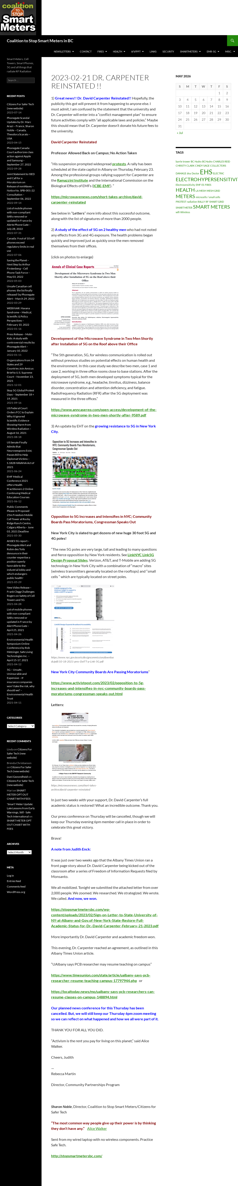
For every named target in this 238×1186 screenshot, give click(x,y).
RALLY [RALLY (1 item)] (201, 201)
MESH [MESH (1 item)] (202, 190)
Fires (100, 51)
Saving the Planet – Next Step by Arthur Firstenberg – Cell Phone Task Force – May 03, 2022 (18, 268)
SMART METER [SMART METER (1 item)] (184, 207)
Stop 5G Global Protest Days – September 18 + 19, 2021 (20, 394)
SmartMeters (189, 51)
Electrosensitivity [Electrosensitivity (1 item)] (185, 184)
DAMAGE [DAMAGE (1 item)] (181, 173)
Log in (10, 875)
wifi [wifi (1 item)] (178, 212)
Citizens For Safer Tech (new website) (19, 753)
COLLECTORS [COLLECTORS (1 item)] (218, 165)
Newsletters (62, 51)
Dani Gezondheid (17, 776)
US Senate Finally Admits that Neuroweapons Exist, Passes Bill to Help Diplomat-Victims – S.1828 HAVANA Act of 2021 (20, 455)
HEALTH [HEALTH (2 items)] (185, 190)
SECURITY (168, 51)
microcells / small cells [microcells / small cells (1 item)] (208, 197)
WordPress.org (16, 892)
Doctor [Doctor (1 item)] (195, 173)
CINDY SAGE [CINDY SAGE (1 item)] (202, 165)
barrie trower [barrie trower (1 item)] (183, 161)
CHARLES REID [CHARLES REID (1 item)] (221, 161)
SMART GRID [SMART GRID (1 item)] (216, 201)
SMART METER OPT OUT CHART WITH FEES (18, 794)
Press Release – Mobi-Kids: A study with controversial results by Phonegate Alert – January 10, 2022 (21, 342)
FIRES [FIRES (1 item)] (208, 184)
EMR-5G (211, 51)
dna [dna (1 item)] (189, 173)
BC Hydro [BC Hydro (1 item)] (196, 161)
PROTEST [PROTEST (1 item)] (181, 201)
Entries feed (14, 881)
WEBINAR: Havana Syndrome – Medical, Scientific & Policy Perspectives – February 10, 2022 (19, 316)
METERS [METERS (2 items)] (185, 196)
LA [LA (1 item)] (197, 190)
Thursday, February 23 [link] (135, 169)
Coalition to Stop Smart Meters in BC (40, 40)
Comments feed (16, 886)
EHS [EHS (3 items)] (206, 172)
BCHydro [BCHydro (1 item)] (207, 161)
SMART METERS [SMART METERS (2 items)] (211, 207)
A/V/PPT (136, 51)
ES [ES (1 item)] (202, 184)
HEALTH (117, 51)
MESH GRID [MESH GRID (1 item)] (213, 190)
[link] (119, 164)
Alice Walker (97, 1128)
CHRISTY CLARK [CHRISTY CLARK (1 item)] (185, 165)
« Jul (180, 133)
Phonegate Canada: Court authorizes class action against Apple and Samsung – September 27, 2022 (20, 156)
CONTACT (86, 51)
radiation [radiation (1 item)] (192, 201)
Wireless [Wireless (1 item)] (185, 212)
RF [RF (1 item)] (207, 201)
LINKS (153, 51)
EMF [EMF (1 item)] (198, 184)
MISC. (228, 51)
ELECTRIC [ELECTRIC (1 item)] (218, 173)
